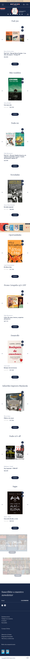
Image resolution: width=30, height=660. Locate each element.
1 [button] (8, 14)
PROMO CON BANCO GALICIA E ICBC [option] (15, 1)
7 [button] (22, 14)
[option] (15, 11)
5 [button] (17, 14)
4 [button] (15, 14)
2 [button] (10, 14)
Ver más (15, 64)
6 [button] (20, 14)
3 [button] (13, 14)
